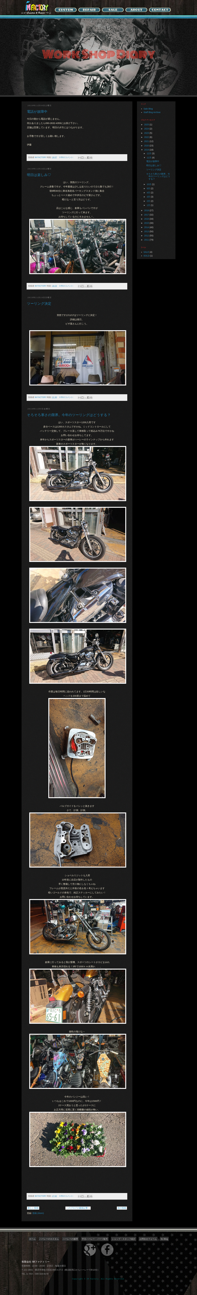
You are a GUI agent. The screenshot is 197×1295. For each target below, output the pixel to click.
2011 (147, 240)
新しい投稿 (33, 1208)
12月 (149, 153)
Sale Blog (148, 109)
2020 (147, 145)
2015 (147, 223)
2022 (147, 137)
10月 (149, 184)
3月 (149, 197)
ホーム (32, 1239)
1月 (149, 205)
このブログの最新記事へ (78, 1208)
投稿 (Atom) (38, 1213)
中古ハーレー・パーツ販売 (95, 1239)
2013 (147, 231)
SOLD (146, 255)
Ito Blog (164, 1239)
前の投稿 (122, 1208)
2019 (147, 150)
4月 (149, 192)
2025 (147, 124)
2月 (149, 201)
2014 (147, 227)
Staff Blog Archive (152, 112)
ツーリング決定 (39, 303)
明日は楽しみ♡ (39, 175)
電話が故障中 (37, 111)
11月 (149, 157)
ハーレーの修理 (70, 1239)
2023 (147, 133)
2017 (147, 214)
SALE (146, 252)
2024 (147, 128)
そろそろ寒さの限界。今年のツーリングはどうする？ (69, 415)
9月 (149, 188)
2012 (147, 235)
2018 (147, 210)
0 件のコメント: (66, 157)
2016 (147, 219)
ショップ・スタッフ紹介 (123, 1239)
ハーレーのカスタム (49, 1239)
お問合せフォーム (148, 1239)
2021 (147, 141)
